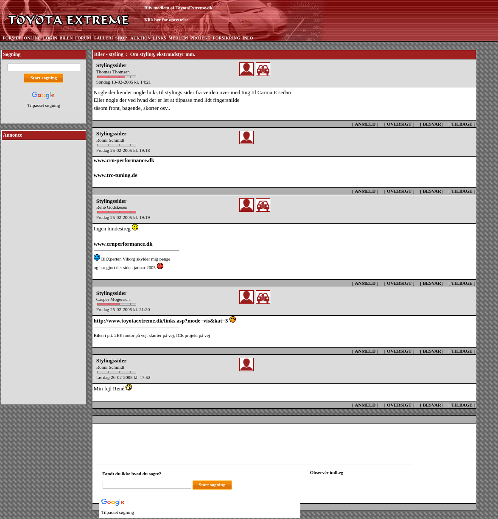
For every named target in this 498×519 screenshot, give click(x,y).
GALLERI (103, 38)
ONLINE (32, 38)
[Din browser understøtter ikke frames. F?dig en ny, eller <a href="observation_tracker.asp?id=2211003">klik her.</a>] (348, 483)
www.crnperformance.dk (123, 244)
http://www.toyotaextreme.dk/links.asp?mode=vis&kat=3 (161, 320)
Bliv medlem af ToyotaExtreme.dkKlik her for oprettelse (178, 13)
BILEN (66, 38)
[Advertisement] (44, 269)
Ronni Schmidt (110, 140)
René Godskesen (112, 207)
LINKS (159, 38)
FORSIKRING (226, 38)
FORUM (83, 38)
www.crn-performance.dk (124, 160)
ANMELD (365, 123)
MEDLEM (178, 38)
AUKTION (140, 38)
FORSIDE (12, 38)
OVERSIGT (399, 123)
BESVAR (432, 123)
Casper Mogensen (113, 299)
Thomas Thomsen (113, 71)
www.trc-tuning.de (115, 175)
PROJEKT (200, 38)
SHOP (121, 38)
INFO (247, 38)
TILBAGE (462, 123)
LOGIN (50, 38)
